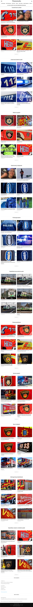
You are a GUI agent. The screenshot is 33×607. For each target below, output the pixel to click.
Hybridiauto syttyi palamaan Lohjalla (22, 386)
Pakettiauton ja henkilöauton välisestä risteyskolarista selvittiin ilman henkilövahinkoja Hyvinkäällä (23, 103)
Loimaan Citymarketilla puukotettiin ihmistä (23, 231)
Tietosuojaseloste (4, 591)
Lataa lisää (16, 54)
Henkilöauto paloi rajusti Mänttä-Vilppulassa (7, 386)
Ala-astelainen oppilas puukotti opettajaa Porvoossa (24, 261)
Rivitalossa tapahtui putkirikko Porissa (6, 490)
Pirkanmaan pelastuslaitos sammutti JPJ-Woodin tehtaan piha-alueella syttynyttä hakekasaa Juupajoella (8, 454)
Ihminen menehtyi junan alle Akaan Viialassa (23, 299)
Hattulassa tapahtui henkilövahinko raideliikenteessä (8, 285)
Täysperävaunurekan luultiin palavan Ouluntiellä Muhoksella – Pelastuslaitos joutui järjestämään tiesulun (24, 415)
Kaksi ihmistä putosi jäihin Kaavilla (22, 364)
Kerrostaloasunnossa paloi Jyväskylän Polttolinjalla (8, 126)
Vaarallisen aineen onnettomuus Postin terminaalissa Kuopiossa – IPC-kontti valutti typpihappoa (7, 571)
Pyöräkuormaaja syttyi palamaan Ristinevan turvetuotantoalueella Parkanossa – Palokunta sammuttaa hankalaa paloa (7, 438)
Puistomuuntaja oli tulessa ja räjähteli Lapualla (24, 468)
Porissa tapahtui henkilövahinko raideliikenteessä (8, 299)
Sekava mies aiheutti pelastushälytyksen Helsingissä (8, 50)
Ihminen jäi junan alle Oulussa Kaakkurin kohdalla (8, 313)
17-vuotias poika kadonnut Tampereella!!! (23, 21)
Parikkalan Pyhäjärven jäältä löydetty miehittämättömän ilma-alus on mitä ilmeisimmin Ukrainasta (8, 262)
